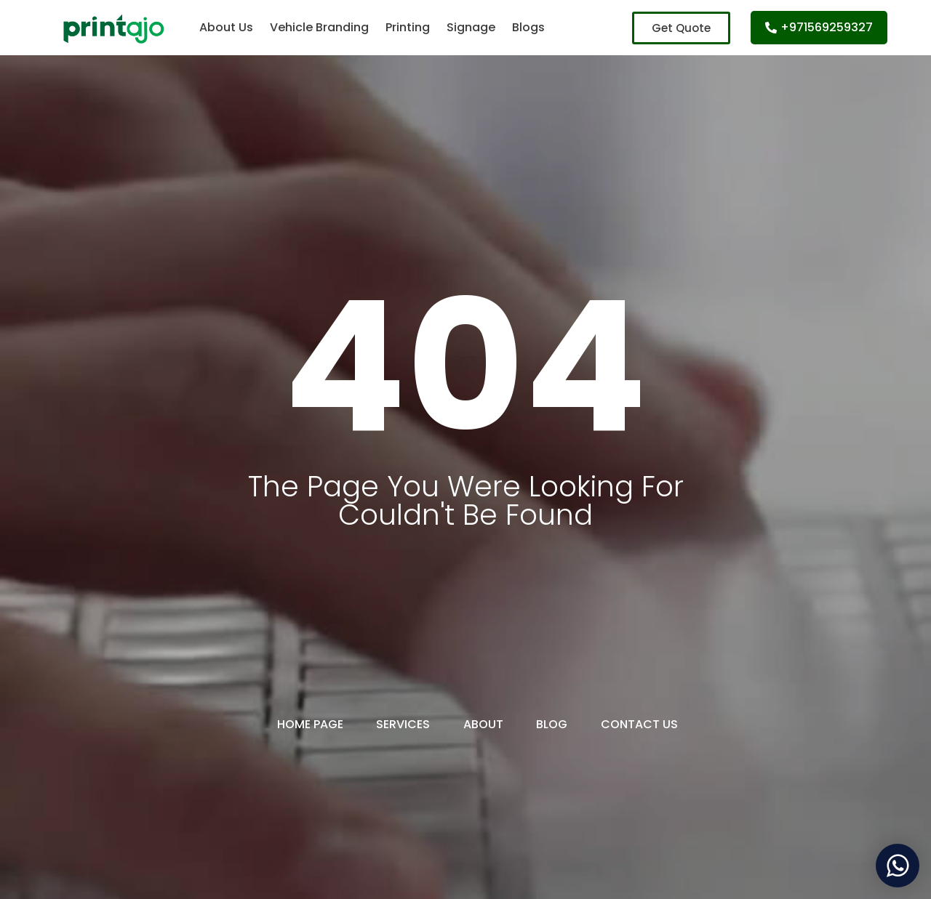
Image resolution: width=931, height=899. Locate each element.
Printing (407, 27)
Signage (471, 27)
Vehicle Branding (319, 27)
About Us (226, 27)
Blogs (528, 27)
